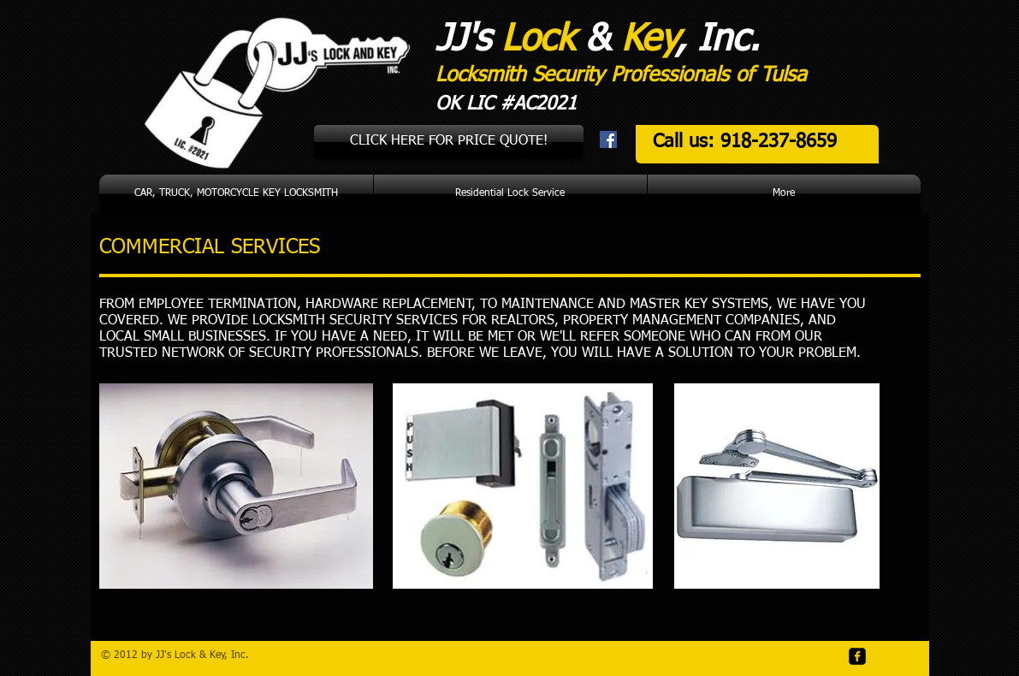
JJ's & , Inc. (597, 39)
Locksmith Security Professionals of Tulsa (621, 75)
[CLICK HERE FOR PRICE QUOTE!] (449, 142)
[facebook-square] (857, 656)
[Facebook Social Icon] (608, 139)
